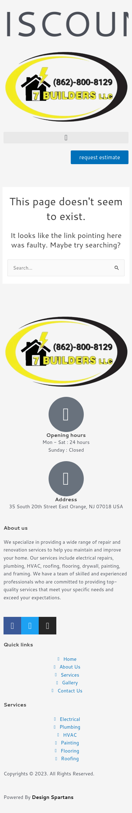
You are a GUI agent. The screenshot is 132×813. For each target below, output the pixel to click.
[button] (66, 137)
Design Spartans (53, 797)
